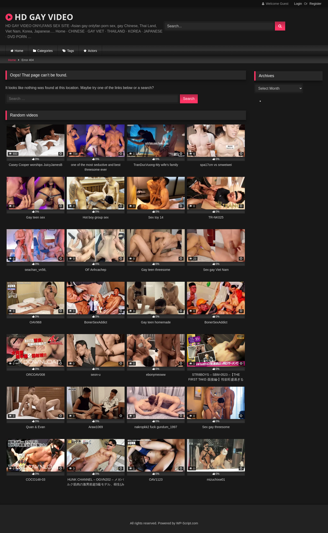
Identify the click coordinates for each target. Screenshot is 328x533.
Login (298, 3)
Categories (45, 51)
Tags (70, 51)
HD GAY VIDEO (39, 17)
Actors (92, 51)
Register (315, 3)
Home (19, 51)
